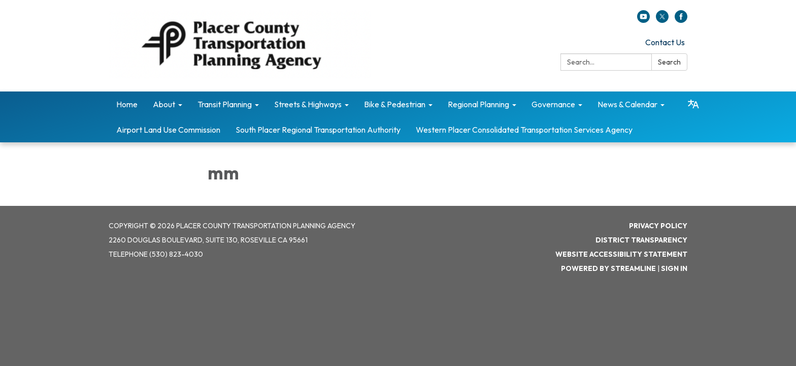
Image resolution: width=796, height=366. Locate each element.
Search (669, 62)
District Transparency (641, 240)
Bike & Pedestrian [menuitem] (394, 104)
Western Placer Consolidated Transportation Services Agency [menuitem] (524, 130)
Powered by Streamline (608, 268)
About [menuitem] (164, 104)
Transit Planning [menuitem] (224, 104)
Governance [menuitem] (553, 104)
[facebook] (681, 20)
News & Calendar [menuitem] (627, 104)
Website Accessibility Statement (621, 254)
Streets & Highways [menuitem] (308, 104)
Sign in (674, 268)
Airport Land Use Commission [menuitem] (168, 130)
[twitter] (662, 20)
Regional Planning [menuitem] (478, 104)
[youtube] (643, 20)
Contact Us (665, 42)
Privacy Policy (658, 225)
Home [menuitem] (127, 104)
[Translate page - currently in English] (693, 104)
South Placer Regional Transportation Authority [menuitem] (318, 130)
